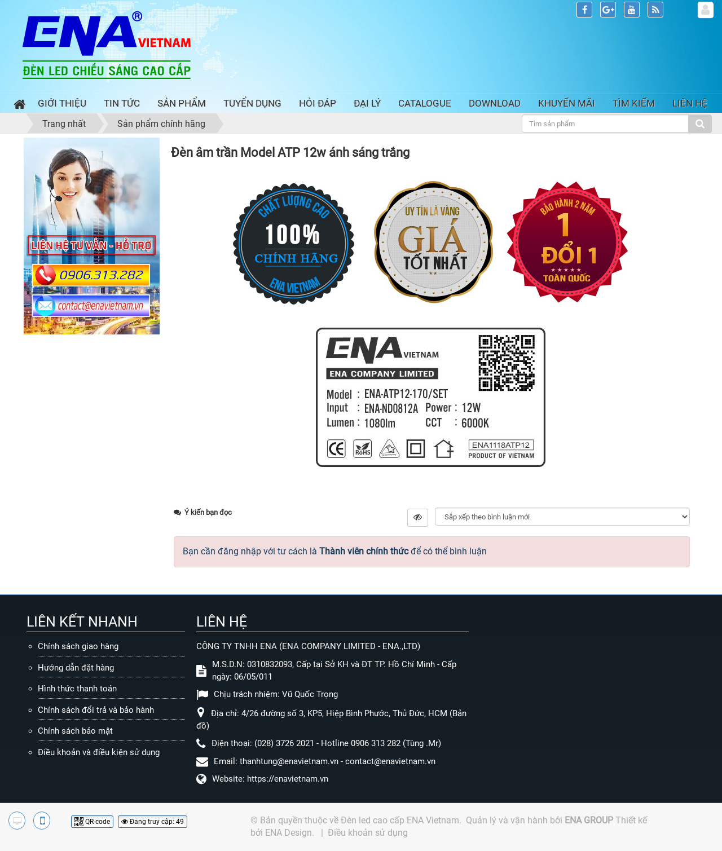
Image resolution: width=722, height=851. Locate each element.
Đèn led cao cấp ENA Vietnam (400, 820)
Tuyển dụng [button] (252, 103)
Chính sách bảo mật (75, 731)
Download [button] (495, 103)
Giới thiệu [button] (62, 103)
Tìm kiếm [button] (634, 103)
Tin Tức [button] (122, 103)
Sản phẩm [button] (181, 103)
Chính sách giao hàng (78, 646)
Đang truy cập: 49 (152, 822)
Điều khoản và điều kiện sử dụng (99, 752)
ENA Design (288, 832)
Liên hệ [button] (689, 103)
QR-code (92, 822)
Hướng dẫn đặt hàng (76, 668)
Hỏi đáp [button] (317, 103)
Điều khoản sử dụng (368, 832)
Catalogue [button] (424, 103)
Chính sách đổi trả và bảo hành (96, 710)
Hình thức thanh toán (77, 689)
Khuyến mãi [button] (566, 103)
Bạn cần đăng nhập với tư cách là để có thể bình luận (335, 551)
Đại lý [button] (367, 103)
